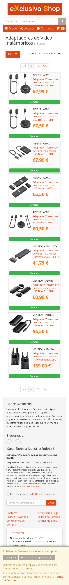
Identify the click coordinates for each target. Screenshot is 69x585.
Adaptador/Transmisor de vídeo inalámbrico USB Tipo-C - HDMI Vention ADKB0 (46, 289)
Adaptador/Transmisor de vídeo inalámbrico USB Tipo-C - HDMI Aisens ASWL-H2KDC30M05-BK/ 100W (46, 155)
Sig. (45, 66)
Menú (10, 28)
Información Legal (48, 513)
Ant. (24, 66)
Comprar (34, 101)
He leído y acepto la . (33, 494)
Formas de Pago (47, 520)
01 (31, 66)
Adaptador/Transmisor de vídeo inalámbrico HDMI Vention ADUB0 (46, 356)
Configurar (10, 557)
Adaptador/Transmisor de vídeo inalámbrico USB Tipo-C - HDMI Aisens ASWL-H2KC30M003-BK (46, 85)
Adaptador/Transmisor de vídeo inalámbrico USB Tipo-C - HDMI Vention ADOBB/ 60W (46, 323)
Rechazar (26, 557)
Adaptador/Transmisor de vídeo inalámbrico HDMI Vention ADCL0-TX (46, 254)
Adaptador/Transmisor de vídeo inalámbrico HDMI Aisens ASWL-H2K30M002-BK (46, 221)
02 (38, 66)
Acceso (27, 28)
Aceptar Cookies (44, 557)
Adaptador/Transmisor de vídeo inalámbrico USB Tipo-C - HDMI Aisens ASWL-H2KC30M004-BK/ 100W (46, 121)
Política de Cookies (48, 517)
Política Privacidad (17, 517)
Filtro (13, 54)
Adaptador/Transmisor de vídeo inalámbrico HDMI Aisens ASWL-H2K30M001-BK (46, 186)
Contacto (44, 28)
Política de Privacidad (31, 486)
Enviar (51, 502)
